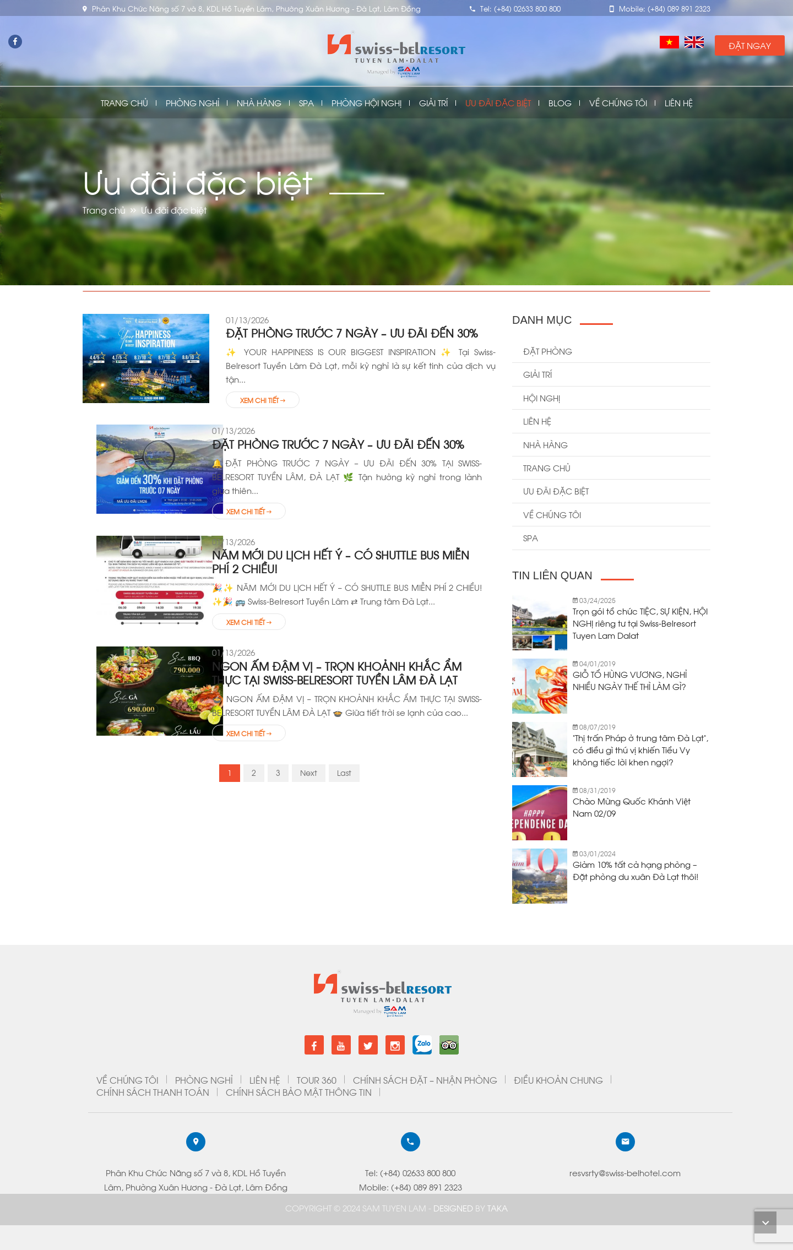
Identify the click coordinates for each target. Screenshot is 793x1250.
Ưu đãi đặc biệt (498, 102)
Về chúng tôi (618, 102)
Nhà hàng (545, 444)
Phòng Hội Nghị (366, 102)
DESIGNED (454, 1208)
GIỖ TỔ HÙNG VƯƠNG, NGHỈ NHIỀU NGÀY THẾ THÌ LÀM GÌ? (630, 680)
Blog (560, 102)
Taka (497, 1208)
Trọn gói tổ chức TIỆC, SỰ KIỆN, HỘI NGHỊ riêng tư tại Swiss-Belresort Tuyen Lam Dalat (640, 623)
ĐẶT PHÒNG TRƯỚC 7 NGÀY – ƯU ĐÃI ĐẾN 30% (352, 332)
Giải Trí (433, 102)
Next (308, 772)
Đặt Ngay (750, 45)
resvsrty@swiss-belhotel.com (68, 1172)
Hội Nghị (541, 398)
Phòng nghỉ (192, 102)
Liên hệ (537, 421)
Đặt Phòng (547, 351)
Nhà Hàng (259, 102)
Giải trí (537, 374)
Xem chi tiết (262, 400)
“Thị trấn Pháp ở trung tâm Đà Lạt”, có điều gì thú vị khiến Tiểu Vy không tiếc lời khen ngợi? (640, 749)
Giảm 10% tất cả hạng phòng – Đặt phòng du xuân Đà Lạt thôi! (635, 870)
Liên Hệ (679, 102)
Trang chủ (124, 102)
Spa (306, 102)
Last (344, 772)
